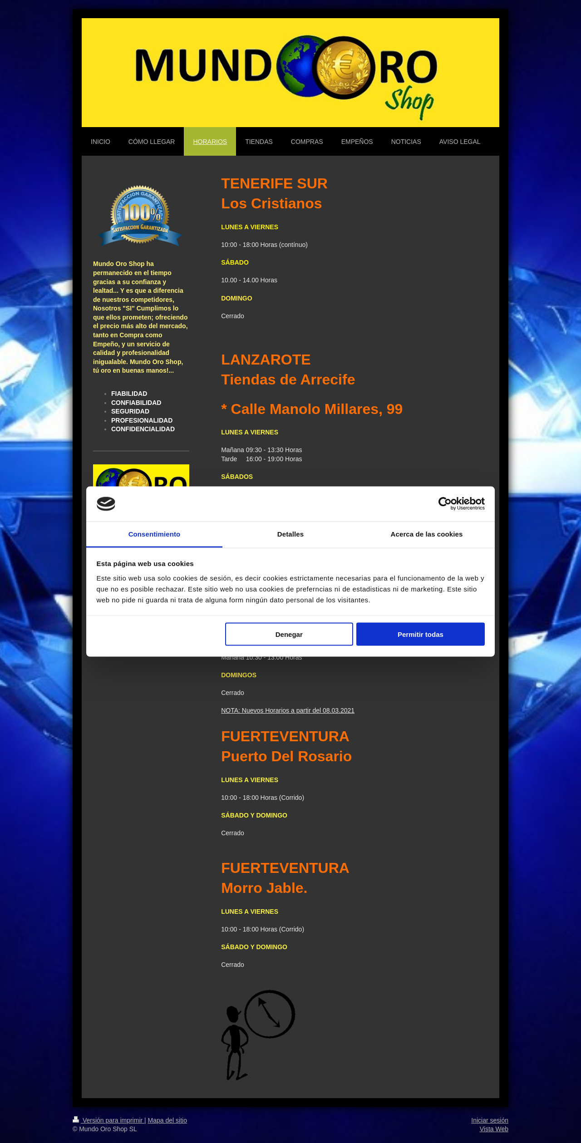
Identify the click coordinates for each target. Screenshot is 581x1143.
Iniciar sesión (489, 1120)
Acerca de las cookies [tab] (427, 533)
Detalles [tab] (290, 533)
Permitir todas (420, 634)
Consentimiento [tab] (154, 533)
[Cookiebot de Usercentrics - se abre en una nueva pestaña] (445, 504)
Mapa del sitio (167, 1120)
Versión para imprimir (108, 1120)
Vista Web (494, 1129)
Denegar (289, 634)
